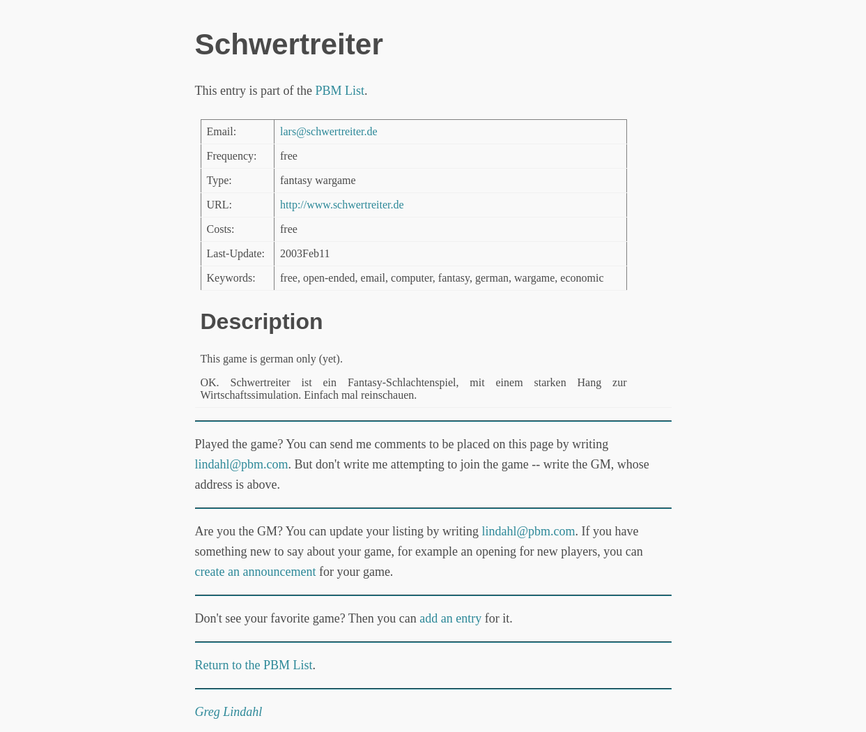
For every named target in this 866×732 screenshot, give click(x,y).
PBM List (339, 91)
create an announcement (255, 572)
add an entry (450, 618)
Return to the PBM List (254, 665)
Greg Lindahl (229, 712)
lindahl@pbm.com (241, 464)
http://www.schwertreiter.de (342, 205)
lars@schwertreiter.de (329, 131)
